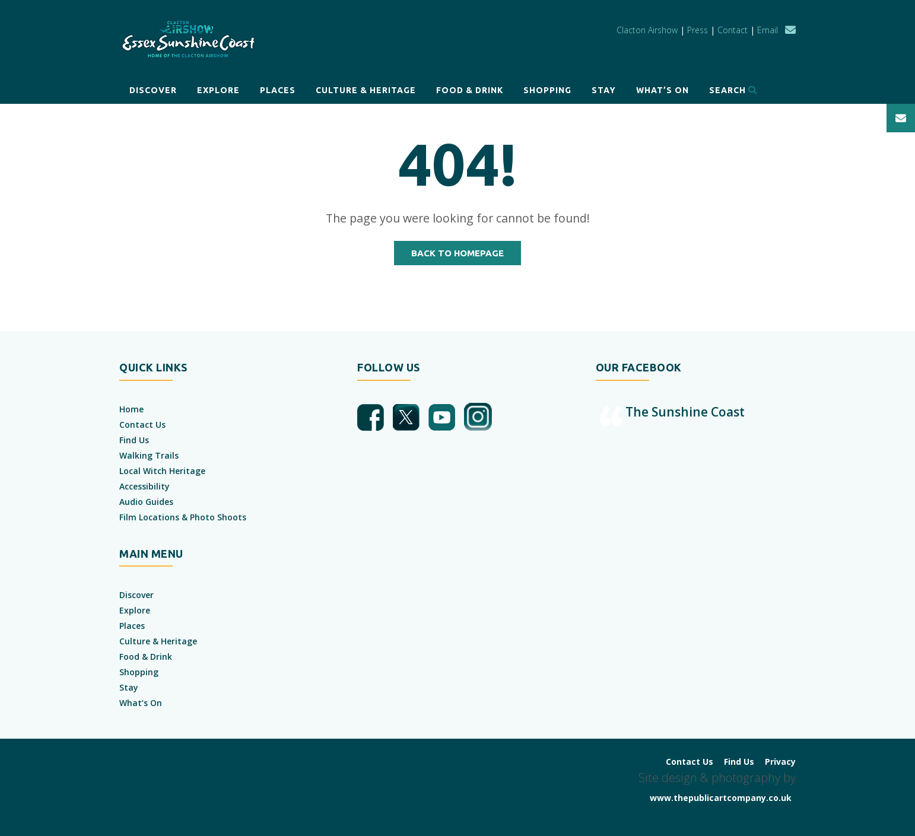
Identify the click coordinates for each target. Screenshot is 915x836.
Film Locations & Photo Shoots (182, 517)
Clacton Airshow (647, 30)
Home (131, 409)
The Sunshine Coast (685, 411)
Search (733, 90)
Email (767, 30)
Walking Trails (149, 455)
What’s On (662, 90)
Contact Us (142, 424)
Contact (732, 30)
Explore (218, 90)
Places (278, 90)
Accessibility (144, 486)
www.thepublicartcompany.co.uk (721, 797)
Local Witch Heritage (162, 470)
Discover (153, 90)
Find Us (134, 440)
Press (697, 30)
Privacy (780, 761)
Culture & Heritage (366, 90)
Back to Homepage (457, 253)
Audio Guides (146, 501)
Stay (604, 90)
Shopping (547, 90)
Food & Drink (469, 90)
